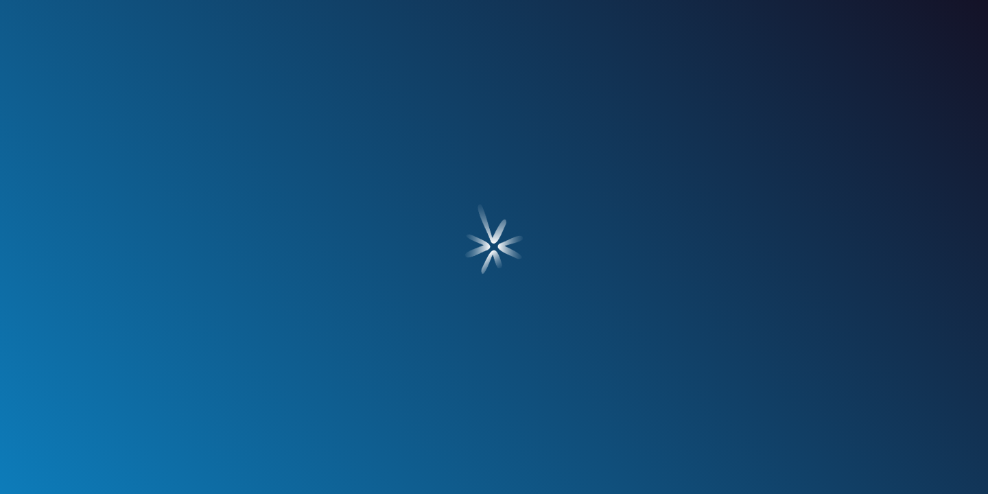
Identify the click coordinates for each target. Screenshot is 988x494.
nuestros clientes (494, 121)
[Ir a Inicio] (494, 42)
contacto (796, 121)
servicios (336, 121)
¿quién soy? (191, 121)
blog (652, 121)
